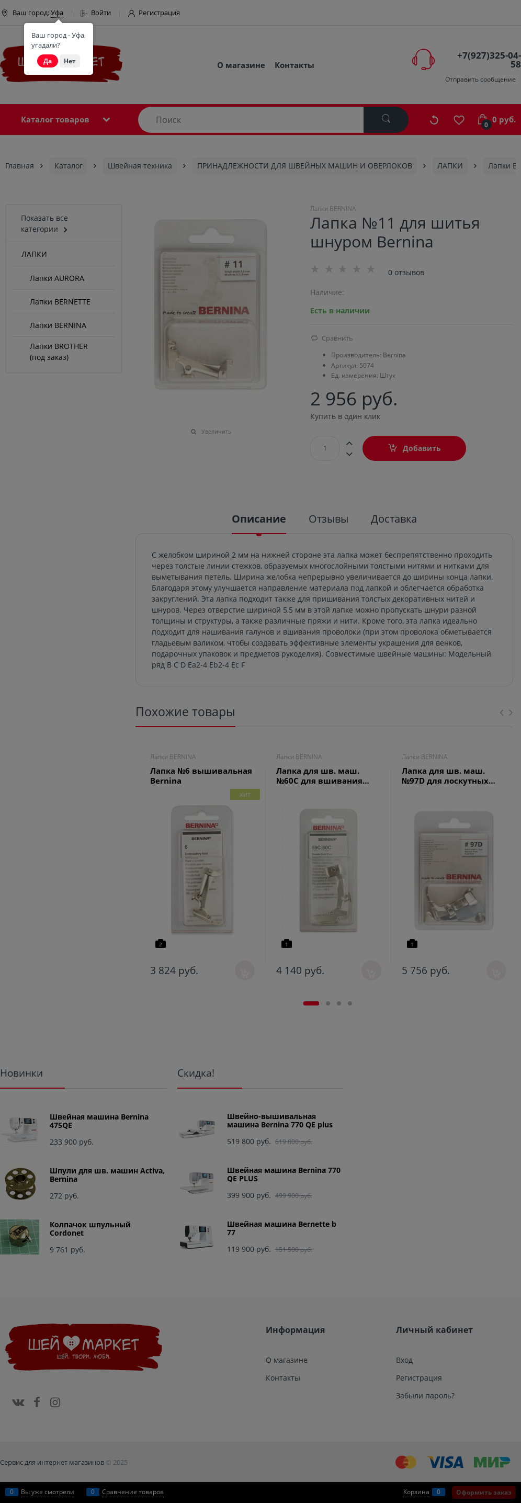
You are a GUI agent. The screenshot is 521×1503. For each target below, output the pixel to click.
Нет (70, 60)
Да (47, 60)
